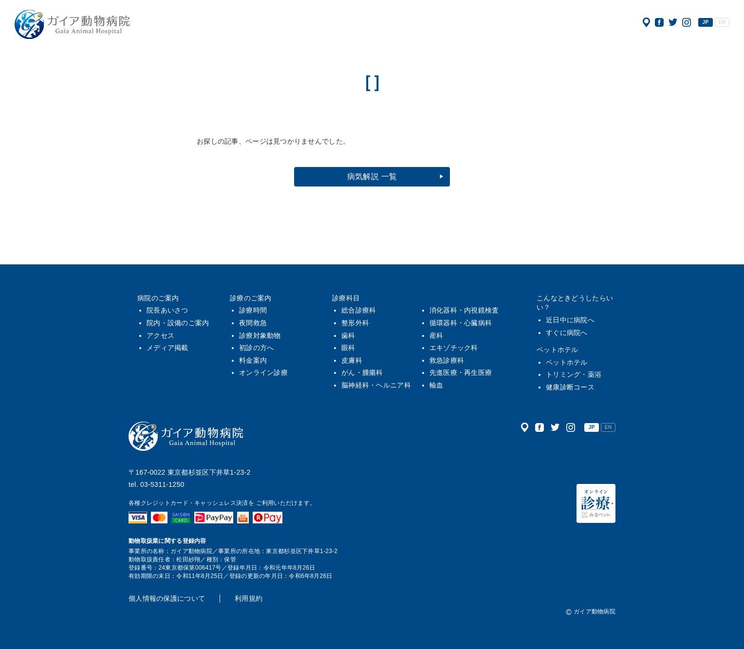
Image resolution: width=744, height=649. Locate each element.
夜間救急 (253, 323)
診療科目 (346, 298)
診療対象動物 (260, 335)
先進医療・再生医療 (460, 372)
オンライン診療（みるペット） (596, 503)
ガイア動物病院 (186, 436)
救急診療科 (446, 360)
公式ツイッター (673, 22)
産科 (436, 335)
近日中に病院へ (570, 320)
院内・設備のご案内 (178, 323)
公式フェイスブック (659, 22)
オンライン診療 (263, 372)
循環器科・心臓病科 (460, 323)
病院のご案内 (158, 298)
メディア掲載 (167, 348)
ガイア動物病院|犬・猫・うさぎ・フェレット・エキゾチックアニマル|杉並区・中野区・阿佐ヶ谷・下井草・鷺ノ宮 (72, 24)
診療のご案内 (251, 298)
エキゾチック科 (453, 348)
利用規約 (248, 598)
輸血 (436, 385)
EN (722, 22)
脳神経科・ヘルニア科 (376, 385)
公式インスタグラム (686, 22)
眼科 (348, 348)
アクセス (646, 22)
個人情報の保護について (167, 598)
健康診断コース (570, 387)
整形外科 (355, 323)
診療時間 (253, 310)
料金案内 (253, 360)
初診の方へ (256, 348)
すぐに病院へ (567, 332)
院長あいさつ (167, 310)
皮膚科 (351, 360)
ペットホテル (557, 349)
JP (706, 22)
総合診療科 (358, 310)
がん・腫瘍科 (362, 372)
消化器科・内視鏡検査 (464, 310)
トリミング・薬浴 (573, 374)
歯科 (348, 335)
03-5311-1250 (162, 484)
